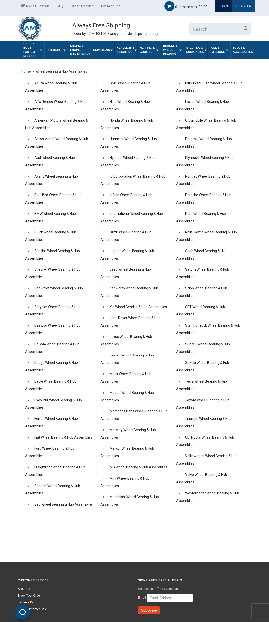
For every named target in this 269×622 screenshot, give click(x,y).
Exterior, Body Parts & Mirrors (32, 50)
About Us (24, 589)
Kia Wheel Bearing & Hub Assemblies (138, 307)
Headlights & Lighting (127, 49)
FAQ (60, 6)
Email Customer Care (32, 609)
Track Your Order (29, 595)
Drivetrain (103, 50)
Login (223, 6)
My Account (110, 6)
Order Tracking (82, 6)
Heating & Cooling (149, 49)
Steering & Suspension (196, 49)
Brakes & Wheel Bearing (172, 50)
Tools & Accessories (243, 49)
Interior (56, 50)
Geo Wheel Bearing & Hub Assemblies (63, 504)
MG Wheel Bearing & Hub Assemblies (138, 467)
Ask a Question (35, 6)
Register (243, 6)
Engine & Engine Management (80, 50)
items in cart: (185, 6)
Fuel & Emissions (219, 49)
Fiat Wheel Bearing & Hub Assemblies (63, 437)
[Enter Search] (214, 29)
